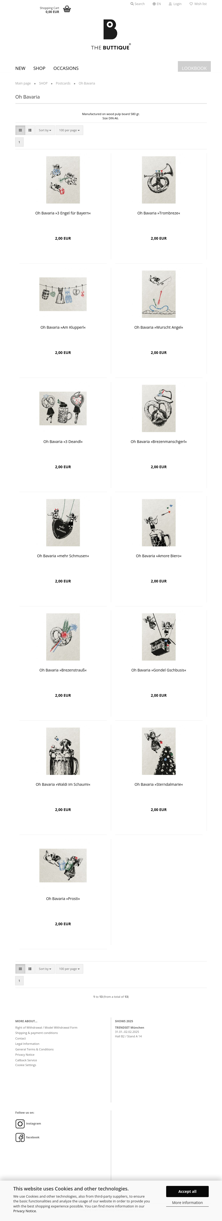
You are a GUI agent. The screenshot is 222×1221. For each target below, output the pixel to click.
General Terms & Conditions (34, 1053)
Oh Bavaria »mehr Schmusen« (63, 559)
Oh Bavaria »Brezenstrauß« (62, 674)
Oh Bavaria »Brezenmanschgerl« (159, 445)
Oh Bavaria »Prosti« (63, 902)
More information (187, 1202)
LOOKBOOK (194, 68)
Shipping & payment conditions (36, 1037)
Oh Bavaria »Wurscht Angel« (158, 331)
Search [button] (138, 4)
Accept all (187, 1191)
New (20, 68)
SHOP (39, 68)
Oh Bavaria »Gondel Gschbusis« (158, 674)
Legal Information (27, 1048)
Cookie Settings (25, 1069)
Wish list (198, 4)
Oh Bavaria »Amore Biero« (158, 559)
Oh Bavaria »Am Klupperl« (63, 331)
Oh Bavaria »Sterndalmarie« (159, 788)
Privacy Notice (24, 1211)
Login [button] (175, 4)
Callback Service (26, 1064)
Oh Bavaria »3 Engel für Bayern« (63, 216)
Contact (20, 1042)
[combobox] (45, 134)
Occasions (66, 68)
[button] (157, 4)
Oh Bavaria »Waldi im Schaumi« (63, 788)
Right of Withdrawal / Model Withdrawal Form (46, 1031)
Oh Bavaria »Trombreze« (158, 216)
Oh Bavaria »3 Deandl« (62, 445)
